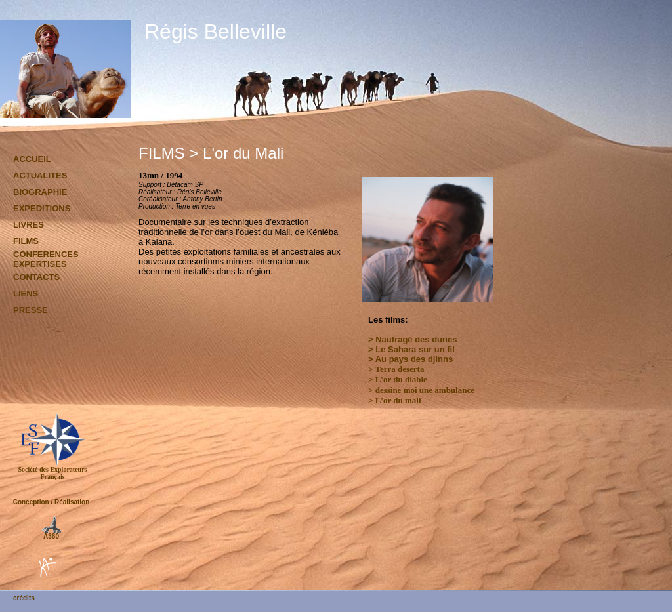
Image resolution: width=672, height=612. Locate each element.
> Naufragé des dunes (412, 339)
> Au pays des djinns (410, 359)
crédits (24, 598)
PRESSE (30, 310)
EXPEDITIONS (41, 208)
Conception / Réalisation (51, 502)
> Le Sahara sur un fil (411, 349)
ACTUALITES (40, 175)
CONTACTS (36, 277)
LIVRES (28, 225)
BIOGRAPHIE (40, 192)
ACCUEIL (32, 159)
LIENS (25, 293)
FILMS (26, 241)
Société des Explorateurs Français (52, 473)
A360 (51, 536)
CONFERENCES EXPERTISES (46, 259)
